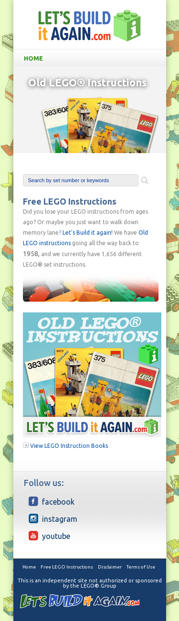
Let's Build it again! (88, 232)
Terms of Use (140, 566)
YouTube (49, 535)
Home (91, 58)
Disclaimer (110, 566)
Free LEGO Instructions (67, 566)
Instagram (53, 518)
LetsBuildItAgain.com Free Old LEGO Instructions (90, 25)
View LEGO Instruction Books (69, 446)
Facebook (51, 501)
